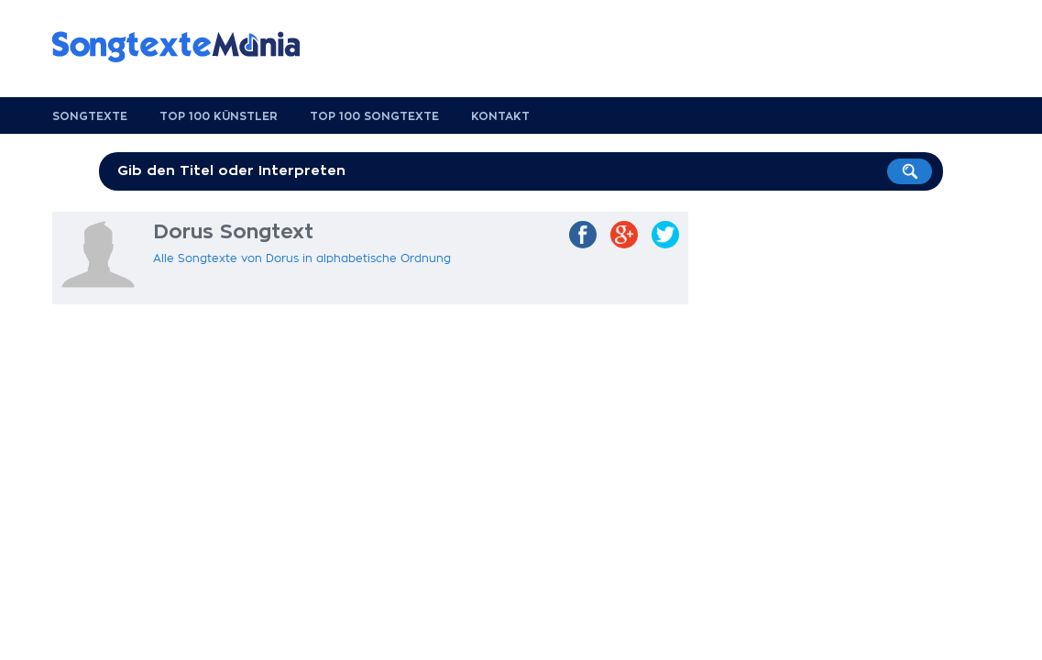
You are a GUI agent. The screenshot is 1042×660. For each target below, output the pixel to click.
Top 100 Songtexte (374, 116)
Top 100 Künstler (218, 116)
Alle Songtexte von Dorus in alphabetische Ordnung (302, 258)
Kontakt (500, 116)
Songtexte (89, 116)
